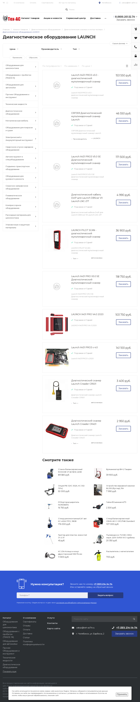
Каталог (7, 618)
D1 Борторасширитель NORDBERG (68, 503)
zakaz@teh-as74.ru (129, 3)
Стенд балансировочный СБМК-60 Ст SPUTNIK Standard (120, 519)
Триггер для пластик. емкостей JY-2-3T (72, 536)
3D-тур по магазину (67, 3)
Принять (122, 694)
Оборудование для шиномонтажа (21, 66)
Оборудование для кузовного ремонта (21, 177)
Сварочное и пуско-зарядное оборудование (21, 148)
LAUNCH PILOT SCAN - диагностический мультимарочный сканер (85, 233)
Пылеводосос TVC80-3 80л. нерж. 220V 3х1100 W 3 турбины (120, 536)
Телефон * (24, 595)
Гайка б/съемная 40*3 (116, 502)
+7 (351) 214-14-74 (126, 627)
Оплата (33, 3)
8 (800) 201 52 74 (125, 16)
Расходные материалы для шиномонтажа (21, 216)
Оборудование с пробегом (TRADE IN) (18, 76)
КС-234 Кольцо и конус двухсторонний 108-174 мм (70, 552)
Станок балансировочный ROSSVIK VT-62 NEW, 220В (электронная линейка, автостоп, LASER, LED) (70, 473)
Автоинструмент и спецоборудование (21, 158)
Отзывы (26, 625)
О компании (19, 3)
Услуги (51, 618)
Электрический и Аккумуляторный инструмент (21, 138)
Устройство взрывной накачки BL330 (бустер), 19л (120, 487)
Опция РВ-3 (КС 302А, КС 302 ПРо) (71, 487)
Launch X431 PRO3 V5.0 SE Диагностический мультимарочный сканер (86, 159)
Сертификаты (47, 3)
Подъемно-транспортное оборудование (21, 167)
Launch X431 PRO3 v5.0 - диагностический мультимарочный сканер (85, 78)
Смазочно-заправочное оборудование (21, 187)
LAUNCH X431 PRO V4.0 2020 (87, 314)
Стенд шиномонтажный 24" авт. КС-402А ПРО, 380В (72, 519)
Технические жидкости (16, 104)
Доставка (27, 633)
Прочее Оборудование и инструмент (21, 95)
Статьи (26, 637)
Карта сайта (53, 628)
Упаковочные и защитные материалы (21, 226)
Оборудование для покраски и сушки (21, 128)
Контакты (52, 623)
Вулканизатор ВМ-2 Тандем (119, 469)
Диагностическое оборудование (21, 112)
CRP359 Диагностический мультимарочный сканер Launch (86, 116)
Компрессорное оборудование (21, 206)
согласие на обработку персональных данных (76, 603)
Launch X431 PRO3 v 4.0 (84, 347)
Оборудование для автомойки (21, 86)
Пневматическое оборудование (21, 196)
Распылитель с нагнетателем (120, 551)
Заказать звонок (125, 19)
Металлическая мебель (21, 120)
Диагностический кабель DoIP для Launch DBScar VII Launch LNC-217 (87, 197)
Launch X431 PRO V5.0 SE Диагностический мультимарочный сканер (85, 279)
